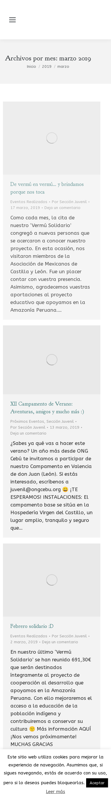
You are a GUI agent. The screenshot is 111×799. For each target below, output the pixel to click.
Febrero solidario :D (32, 626)
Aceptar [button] (97, 783)
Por (69, 202)
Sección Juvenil (60, 421)
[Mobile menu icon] (12, 19)
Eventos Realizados (28, 202)
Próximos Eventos (27, 421)
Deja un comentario (62, 207)
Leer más (55, 791)
